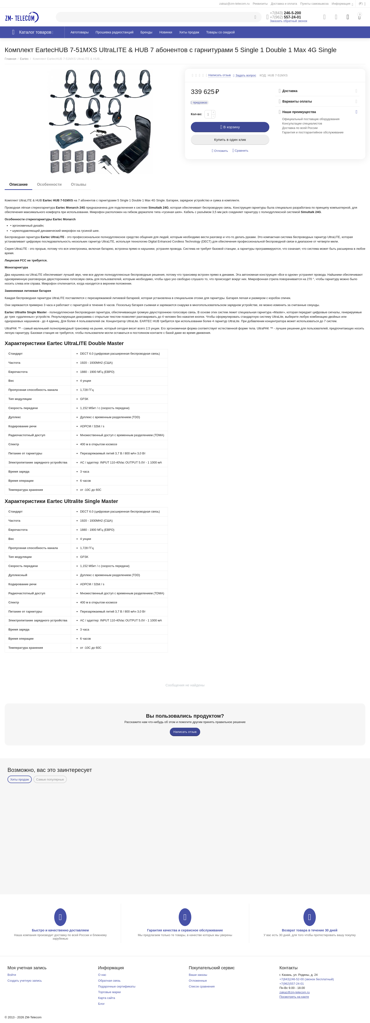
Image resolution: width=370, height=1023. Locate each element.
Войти (11, 975)
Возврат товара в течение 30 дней (310, 930)
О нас (102, 975)
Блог (101, 1003)
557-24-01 (285, 17)
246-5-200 (285, 13)
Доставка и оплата (284, 3)
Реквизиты (260, 3)
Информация (341, 3)
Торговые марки (109, 992)
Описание (18, 184)
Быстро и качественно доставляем (60, 930)
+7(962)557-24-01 (291, 983)
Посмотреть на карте (294, 996)
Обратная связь (109, 980)
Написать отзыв (219, 75)
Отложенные (198, 980)
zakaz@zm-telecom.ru (234, 3)
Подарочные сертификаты (116, 986)
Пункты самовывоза (314, 3)
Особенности (49, 184)
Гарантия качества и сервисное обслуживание (185, 930)
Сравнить (240, 150)
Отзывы (78, 184)
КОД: (263, 75)
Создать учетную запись (24, 980)
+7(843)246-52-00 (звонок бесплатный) (306, 979)
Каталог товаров (35, 32)
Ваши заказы (198, 975)
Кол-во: (196, 114)
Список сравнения (202, 986)
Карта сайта (106, 998)
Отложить (220, 151)
